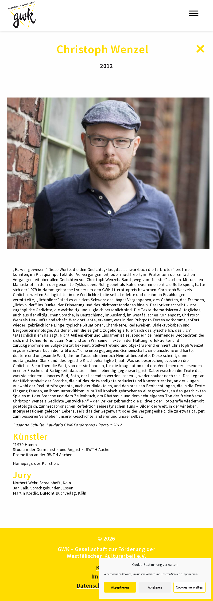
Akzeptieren (120, 587)
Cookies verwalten (189, 587)
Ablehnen (155, 587)
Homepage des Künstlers (36, 463)
